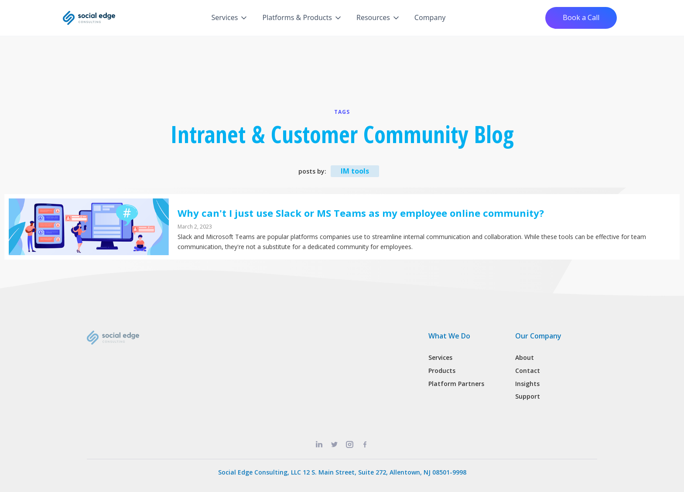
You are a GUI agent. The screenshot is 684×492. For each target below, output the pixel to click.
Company (430, 17)
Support (527, 396)
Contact (527, 370)
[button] (229, 18)
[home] (89, 18)
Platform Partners (456, 383)
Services (440, 357)
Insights (527, 383)
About (524, 357)
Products (441, 370)
